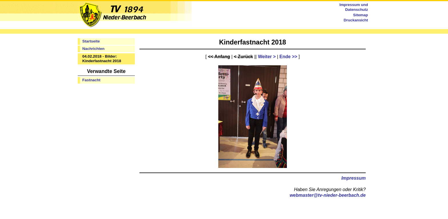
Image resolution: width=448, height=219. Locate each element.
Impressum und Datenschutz (353, 7)
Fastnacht (91, 80)
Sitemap (360, 15)
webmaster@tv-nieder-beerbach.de (328, 195)
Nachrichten (93, 48)
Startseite (91, 41)
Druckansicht (356, 20)
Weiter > (267, 56)
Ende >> (288, 56)
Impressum (353, 178)
